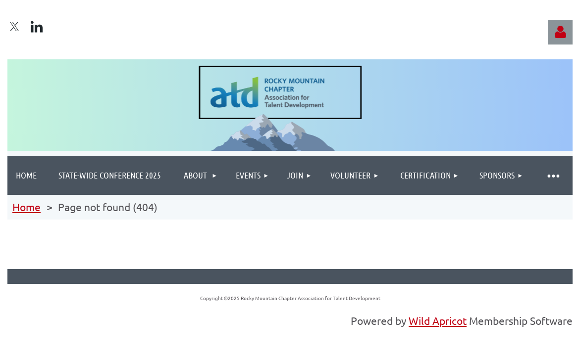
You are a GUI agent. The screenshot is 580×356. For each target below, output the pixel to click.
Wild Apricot (438, 320)
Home (26, 206)
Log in (560, 32)
